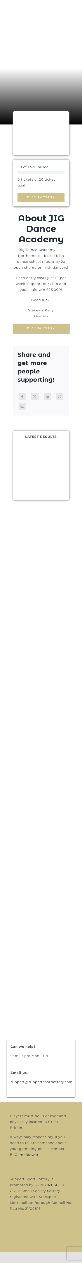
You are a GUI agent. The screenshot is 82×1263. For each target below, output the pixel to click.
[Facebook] (22, 396)
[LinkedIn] (47, 396)
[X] (35, 396)
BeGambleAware (25, 1155)
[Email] (22, 406)
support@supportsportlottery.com (41, 1082)
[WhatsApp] (60, 396)
